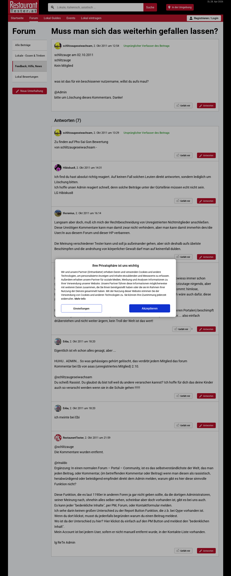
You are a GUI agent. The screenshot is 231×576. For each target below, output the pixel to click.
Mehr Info (80, 298)
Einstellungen (81, 308)
